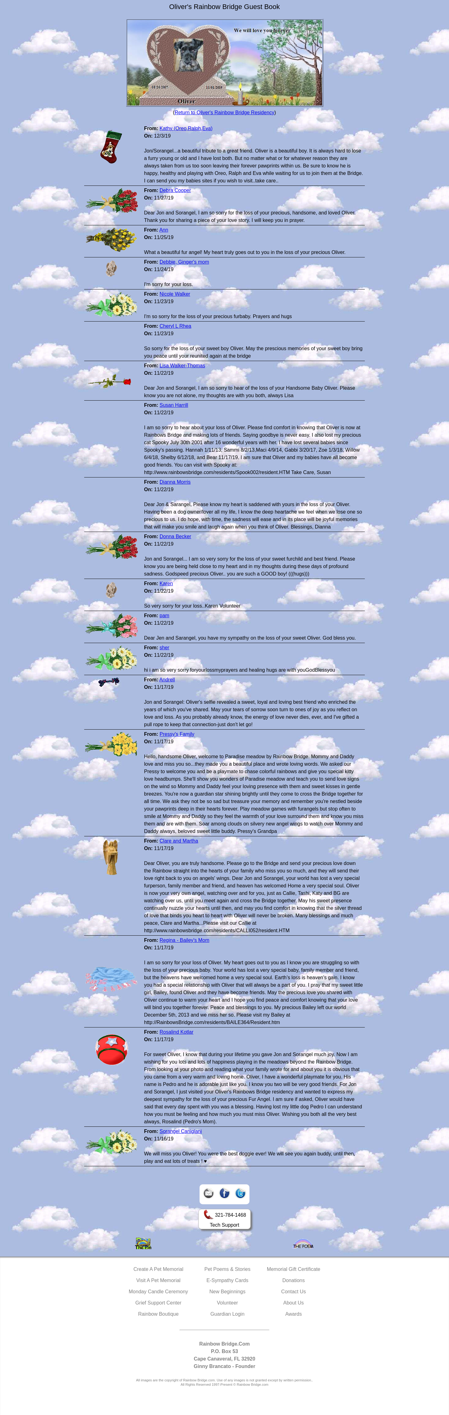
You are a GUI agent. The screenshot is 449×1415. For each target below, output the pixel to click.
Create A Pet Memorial (158, 1269)
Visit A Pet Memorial (158, 1280)
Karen (166, 583)
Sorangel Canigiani (181, 1131)
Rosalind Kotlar (177, 1032)
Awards (293, 1314)
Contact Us (293, 1291)
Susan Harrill (174, 405)
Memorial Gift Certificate (294, 1269)
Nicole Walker (175, 294)
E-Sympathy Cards (227, 1280)
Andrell (167, 679)
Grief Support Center (158, 1302)
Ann (163, 230)
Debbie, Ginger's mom (184, 262)
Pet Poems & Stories (228, 1269)
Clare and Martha (179, 841)
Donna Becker (175, 536)
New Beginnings (228, 1291)
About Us (293, 1302)
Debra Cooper (175, 190)
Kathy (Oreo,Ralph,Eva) (186, 128)
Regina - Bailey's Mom (185, 940)
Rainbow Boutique (158, 1314)
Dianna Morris (175, 482)
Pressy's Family (177, 734)
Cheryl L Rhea (175, 326)
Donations (293, 1280)
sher (164, 647)
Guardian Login (227, 1314)
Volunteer (227, 1302)
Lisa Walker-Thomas (182, 365)
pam (164, 615)
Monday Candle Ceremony (158, 1291)
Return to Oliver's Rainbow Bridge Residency (224, 112)
